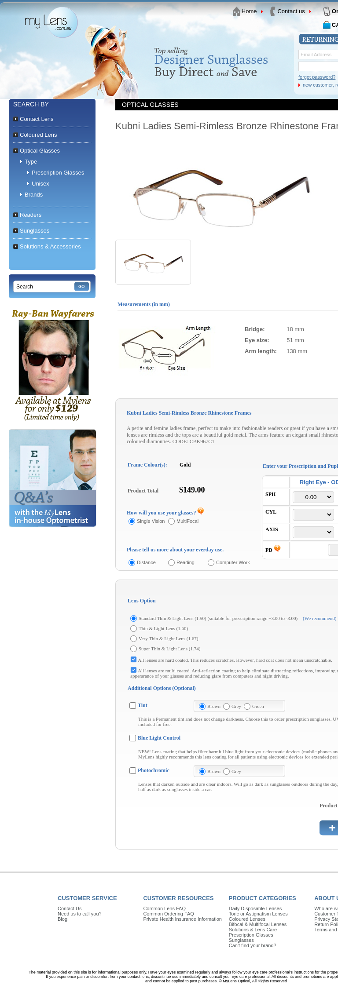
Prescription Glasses (251, 934)
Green (258, 706)
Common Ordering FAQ (168, 913)
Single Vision (151, 521)
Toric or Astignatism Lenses (258, 913)
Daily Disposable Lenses (255, 908)
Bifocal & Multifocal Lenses (258, 924)
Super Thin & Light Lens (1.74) (169, 648)
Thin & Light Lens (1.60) (163, 628)
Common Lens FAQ (164, 908)
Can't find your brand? (252, 945)
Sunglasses (241, 940)
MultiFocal (187, 521)
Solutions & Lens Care (253, 929)
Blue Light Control (159, 738)
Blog (62, 919)
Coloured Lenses (247, 919)
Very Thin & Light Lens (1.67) (168, 638)
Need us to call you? (80, 913)
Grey (236, 706)
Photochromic (153, 770)
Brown (213, 706)
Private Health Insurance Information (182, 919)
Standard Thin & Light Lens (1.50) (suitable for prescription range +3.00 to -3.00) (218, 618)
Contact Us (69, 908)
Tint (142, 705)
